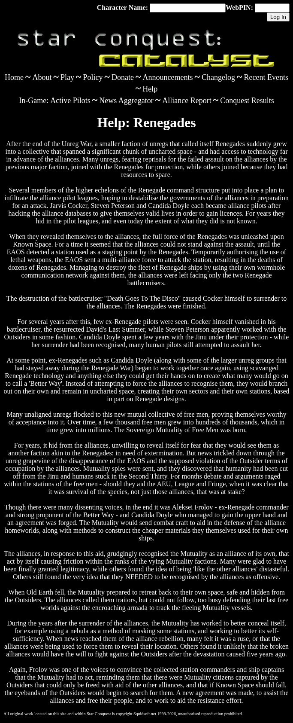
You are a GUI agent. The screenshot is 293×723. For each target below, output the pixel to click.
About (42, 77)
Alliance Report (186, 100)
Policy (93, 77)
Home (14, 77)
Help (149, 89)
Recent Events (266, 77)
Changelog (218, 77)
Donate (123, 77)
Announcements (168, 77)
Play (67, 77)
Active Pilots (70, 100)
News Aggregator (126, 100)
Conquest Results (247, 100)
